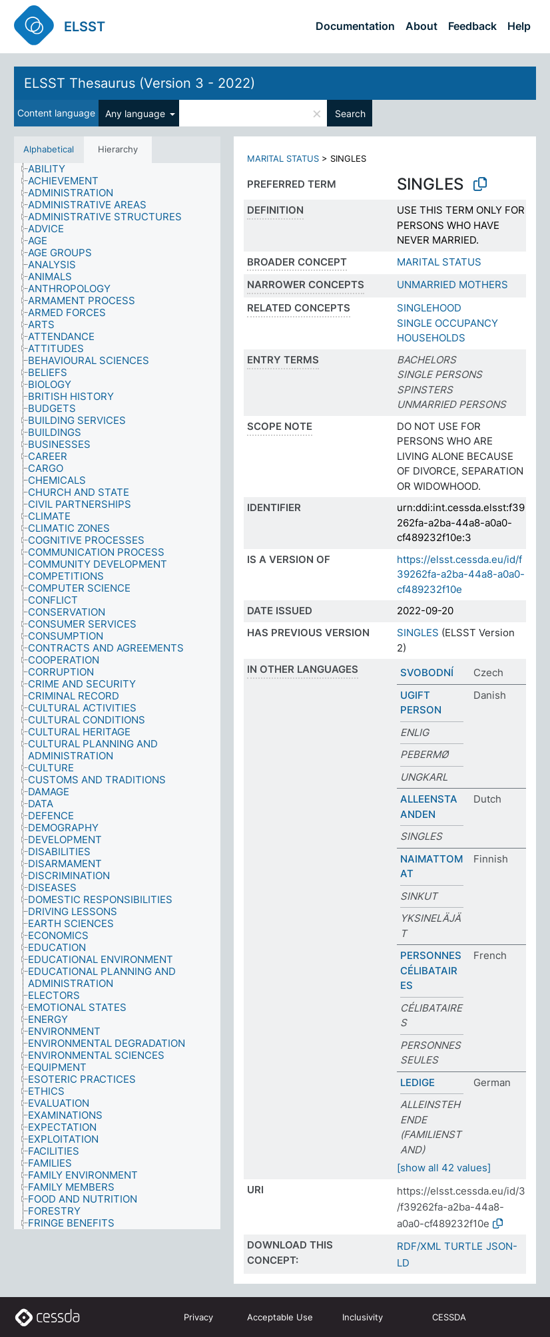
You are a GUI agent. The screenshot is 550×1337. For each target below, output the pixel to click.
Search (350, 113)
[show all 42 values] (444, 1167)
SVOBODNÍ (426, 672)
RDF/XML (419, 1246)
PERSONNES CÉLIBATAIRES (430, 970)
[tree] (117, 696)
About (421, 26)
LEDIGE (417, 1082)
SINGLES (418, 632)
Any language (136, 113)
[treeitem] (52, 169)
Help (519, 26)
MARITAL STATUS (283, 158)
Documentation (355, 26)
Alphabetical (48, 149)
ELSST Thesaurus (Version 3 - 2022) (139, 83)
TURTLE (463, 1246)
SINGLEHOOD (429, 307)
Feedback (472, 26)
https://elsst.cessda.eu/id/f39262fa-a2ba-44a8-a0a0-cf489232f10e (461, 574)
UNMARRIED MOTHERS (452, 284)
